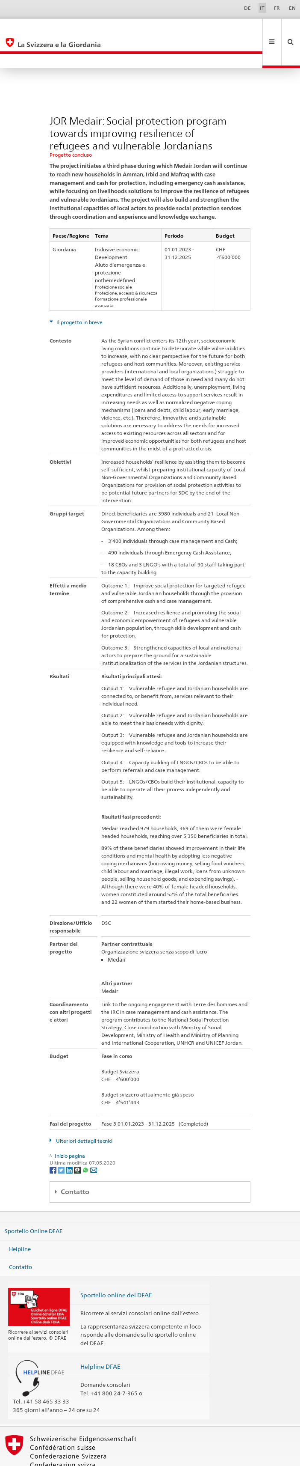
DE (247, 8)
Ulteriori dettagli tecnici (83, 1112)
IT (262, 8)
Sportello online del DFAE (116, 1266)
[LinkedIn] (70, 1141)
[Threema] (78, 1141)
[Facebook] (54, 1141)
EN (292, 8)
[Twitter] (62, 1141)
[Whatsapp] (86, 1141)
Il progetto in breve (79, 293)
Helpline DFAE (100, 1337)
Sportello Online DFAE (33, 1202)
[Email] (93, 1141)
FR (277, 8)
